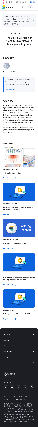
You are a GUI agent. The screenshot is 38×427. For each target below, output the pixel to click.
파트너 (19, 346)
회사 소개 (19, 334)
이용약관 (10, 396)
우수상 (19, 363)
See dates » (9, 89)
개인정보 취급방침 (19, 396)
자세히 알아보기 (31, 2)
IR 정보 (19, 357)
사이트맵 (27, 396)
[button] (33, 20)
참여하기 (19, 340)
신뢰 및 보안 (19, 351)
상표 (5, 396)
